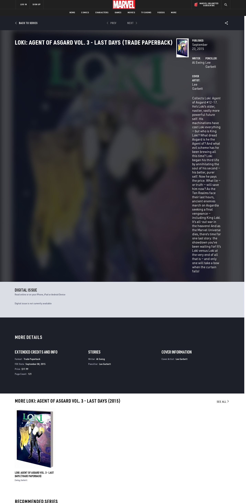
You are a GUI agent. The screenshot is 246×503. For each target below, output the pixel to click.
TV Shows (146, 12)
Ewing (17, 342)
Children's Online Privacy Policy (134, 495)
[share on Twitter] (198, 465)
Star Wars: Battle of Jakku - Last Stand (92, 425)
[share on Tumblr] (217, 465)
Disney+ (81, 462)
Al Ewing (85, 81)
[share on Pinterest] (208, 473)
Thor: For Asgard (133, 425)
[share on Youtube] (189, 473)
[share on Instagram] (208, 465)
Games (118, 12)
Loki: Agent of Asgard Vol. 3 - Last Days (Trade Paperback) (34, 336)
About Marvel (51, 457)
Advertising (83, 457)
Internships (50, 472)
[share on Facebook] (189, 466)
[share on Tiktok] (189, 480)
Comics (85, 12)
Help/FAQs (49, 462)
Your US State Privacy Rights (80, 495)
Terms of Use (42, 495)
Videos (161, 12)
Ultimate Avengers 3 (189, 425)
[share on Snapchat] (198, 473)
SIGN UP (36, 4)
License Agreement (161, 495)
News (72, 12)
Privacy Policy (57, 495)
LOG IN (23, 4)
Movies (131, 12)
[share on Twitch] (217, 473)
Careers (48, 467)
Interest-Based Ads (182, 495)
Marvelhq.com (85, 467)
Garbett (24, 342)
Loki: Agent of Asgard (27, 425)
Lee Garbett (157, 81)
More (174, 12)
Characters (102, 12)
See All (223, 263)
